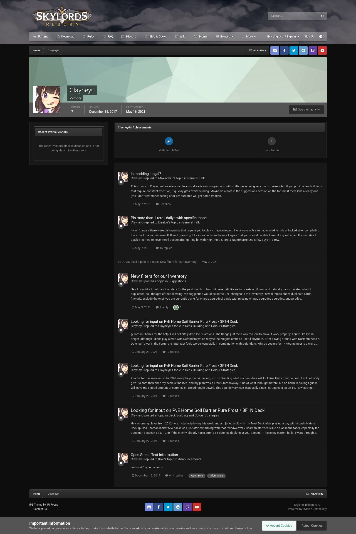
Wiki (182, 36)
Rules (91, 36)
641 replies (174, 475)
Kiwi (161, 459)
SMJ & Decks (157, 36)
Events (202, 36)
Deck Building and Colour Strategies (210, 326)
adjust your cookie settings (153, 528)
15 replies (164, 248)
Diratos (163, 222)
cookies (56, 528)
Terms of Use (243, 528)
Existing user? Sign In (283, 36)
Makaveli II (165, 178)
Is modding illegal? (146, 174)
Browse (225, 36)
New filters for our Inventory (178, 261)
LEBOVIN (124, 261)
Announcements (189, 459)
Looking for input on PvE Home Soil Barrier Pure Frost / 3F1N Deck (184, 321)
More (249, 36)
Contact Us (40, 509)
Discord (130, 36)
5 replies (163, 204)
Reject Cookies (311, 525)
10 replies (171, 351)
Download (67, 36)
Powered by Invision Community (307, 509)
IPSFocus (52, 504)
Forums (42, 36)
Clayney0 (137, 178)
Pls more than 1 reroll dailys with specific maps (169, 218)
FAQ (110, 36)
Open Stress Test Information (154, 455)
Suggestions (177, 281)
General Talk (196, 178)
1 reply (162, 307)
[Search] (279, 16)
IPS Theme (35, 504)
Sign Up (309, 36)
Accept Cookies (277, 525)
